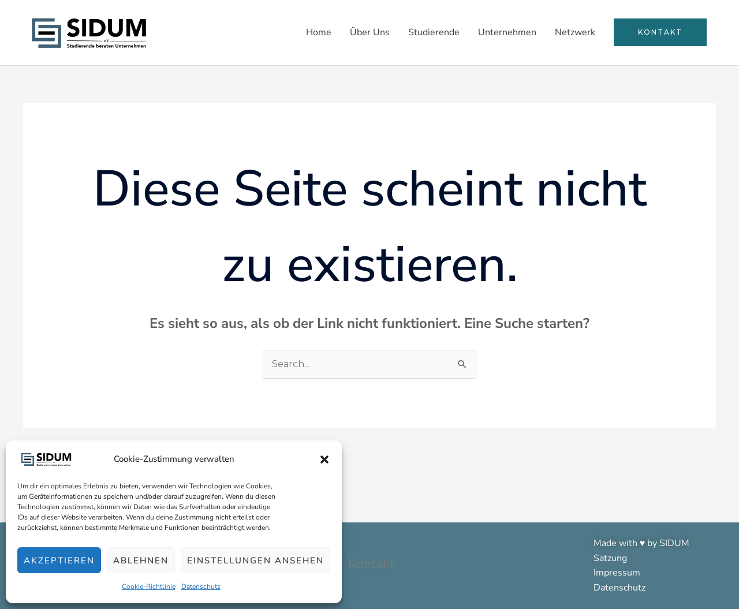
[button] (324, 459)
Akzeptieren (59, 560)
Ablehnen (141, 560)
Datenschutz (201, 586)
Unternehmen (507, 32)
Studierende (434, 32)
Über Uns (370, 32)
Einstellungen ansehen (255, 560)
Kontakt (371, 564)
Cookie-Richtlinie (149, 586)
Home (318, 32)
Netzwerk (575, 32)
